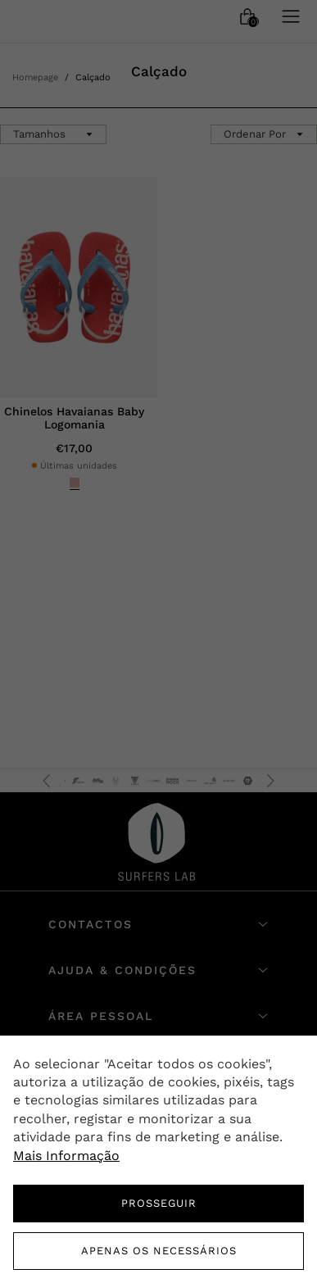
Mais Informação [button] (66, 1155)
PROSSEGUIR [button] (159, 1203)
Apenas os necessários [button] (159, 1250)
